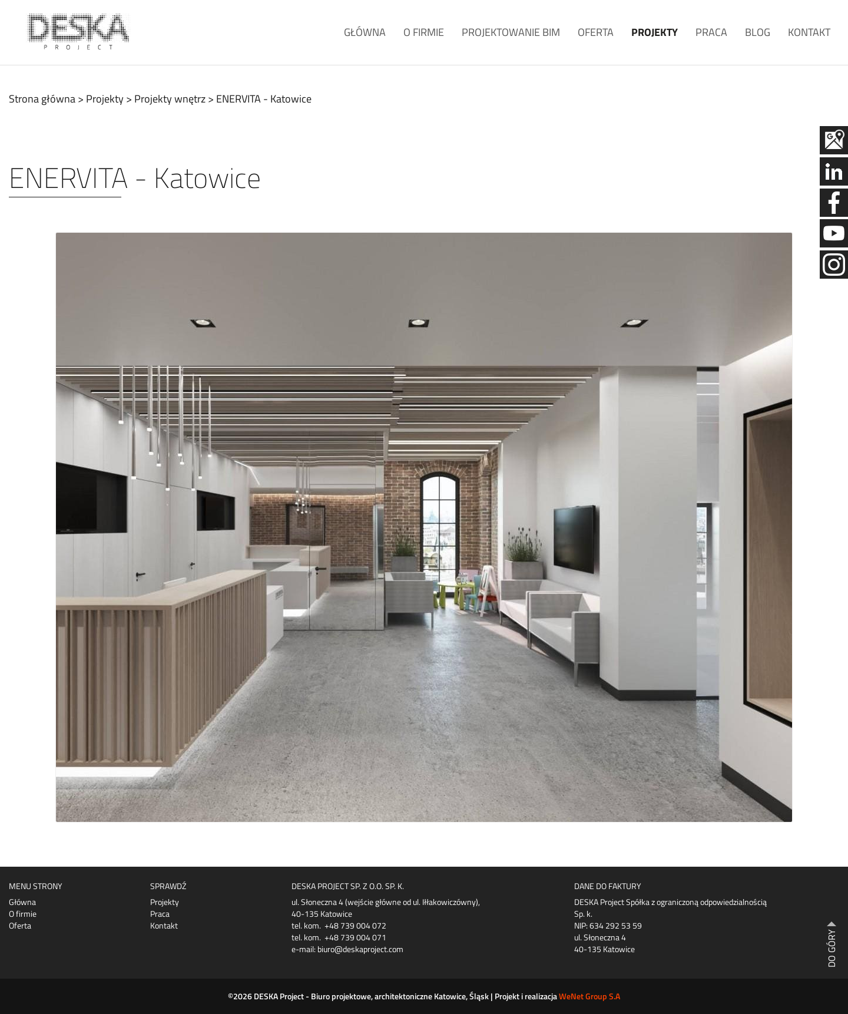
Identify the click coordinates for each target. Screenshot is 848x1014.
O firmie (423, 32)
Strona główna (42, 99)
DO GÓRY (831, 948)
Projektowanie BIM (511, 32)
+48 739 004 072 (355, 925)
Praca (711, 32)
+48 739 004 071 (355, 937)
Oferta (596, 32)
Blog (757, 32)
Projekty (654, 32)
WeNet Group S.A (589, 996)
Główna (365, 32)
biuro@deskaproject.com (360, 949)
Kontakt (809, 32)
